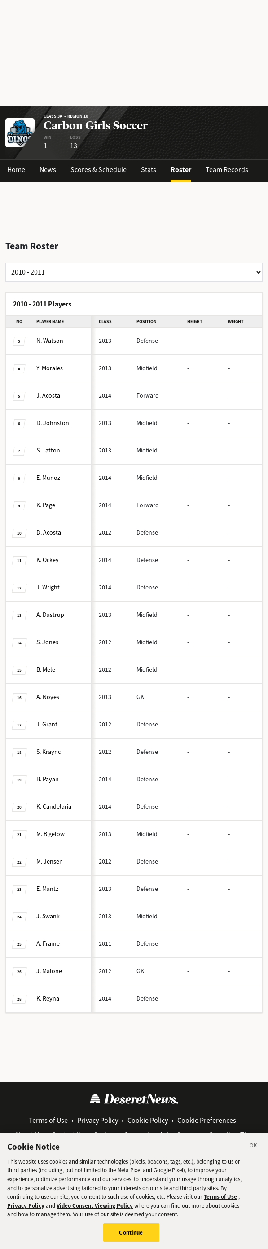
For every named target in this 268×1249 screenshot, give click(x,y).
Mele (45, 669)
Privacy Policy (97, 1120)
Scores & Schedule (98, 169)
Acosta (48, 395)
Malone (49, 971)
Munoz (48, 478)
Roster (181, 169)
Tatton (48, 450)
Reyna (47, 998)
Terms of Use (48, 1120)
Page (45, 505)
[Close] (254, 1156)
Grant (46, 724)
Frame (48, 943)
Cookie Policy (147, 1120)
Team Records (227, 169)
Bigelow (50, 834)
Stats (148, 169)
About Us (28, 1134)
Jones (47, 642)
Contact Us (68, 1134)
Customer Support (121, 1134)
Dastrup (50, 615)
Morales (49, 368)
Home (16, 169)
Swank (48, 916)
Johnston (52, 423)
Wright (48, 587)
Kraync (48, 752)
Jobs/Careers (179, 1134)
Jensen (49, 861)
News (48, 169)
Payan (47, 779)
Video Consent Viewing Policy (95, 1214)
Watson (49, 341)
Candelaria (53, 806)
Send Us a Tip (229, 1134)
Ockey (47, 560)
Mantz (47, 889)
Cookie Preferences (206, 1120)
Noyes (47, 697)
